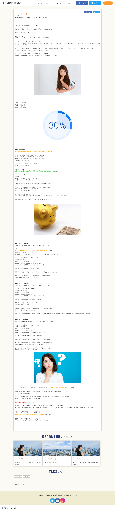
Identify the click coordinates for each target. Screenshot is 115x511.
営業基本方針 (57, 495)
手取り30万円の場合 (21, 107)
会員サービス (70, 3)
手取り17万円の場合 (21, 104)
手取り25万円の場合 (21, 106)
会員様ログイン (108, 3)
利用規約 (49, 495)
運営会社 (41, 495)
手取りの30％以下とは (21, 102)
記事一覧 (40, 3)
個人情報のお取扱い (70, 495)
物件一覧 (29, 3)
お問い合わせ (60, 3)
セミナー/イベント (50, 3)
